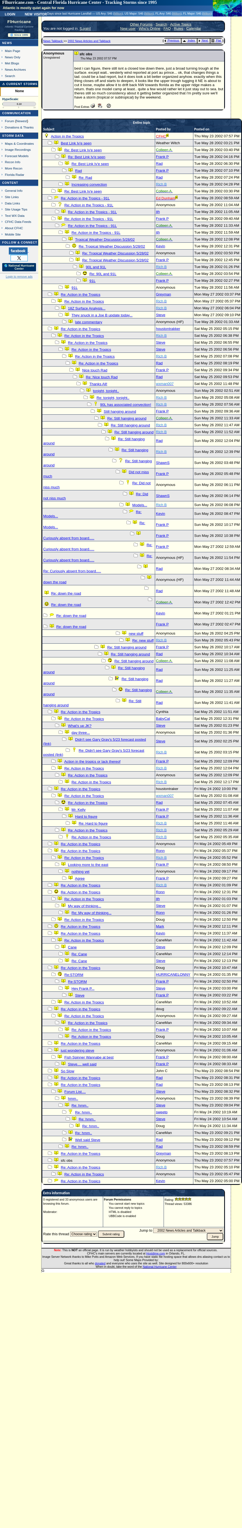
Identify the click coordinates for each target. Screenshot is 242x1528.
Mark (160, 926)
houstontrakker (168, 329)
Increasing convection (89, 184)
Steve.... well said (82, 1064)
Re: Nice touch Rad (102, 377)
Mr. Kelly (79, 810)
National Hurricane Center (160, 1266)
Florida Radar (14, 174)
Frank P (162, 157)
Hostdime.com (155, 1253)
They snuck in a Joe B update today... (102, 315)
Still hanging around (120, 411)
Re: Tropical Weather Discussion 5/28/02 (112, 246)
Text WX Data (14, 215)
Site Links (12, 197)
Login (10, 14)
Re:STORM (73, 975)
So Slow (67, 1071)
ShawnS (163, 463)
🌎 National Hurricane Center (19, 267)
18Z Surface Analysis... (86, 308)
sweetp (161, 1112)
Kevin (160, 246)
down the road (54, 582)
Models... (139, 505)
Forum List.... (75, 1092)
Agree (80, 878)
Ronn (160, 851)
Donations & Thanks (19, 127)
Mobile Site (13, 234)
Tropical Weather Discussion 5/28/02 (105, 239)
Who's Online (149, 28)
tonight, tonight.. (106, 391)
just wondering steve (77, 1050)
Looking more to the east (88, 865)
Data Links (12, 203)
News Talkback (53, 41)
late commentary (88, 322)
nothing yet (80, 872)
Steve (160, 315)
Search (10, 76)
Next (203, 40)
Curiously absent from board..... (68, 538)
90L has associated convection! (125, 405)
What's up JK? (80, 726)
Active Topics (180, 24)
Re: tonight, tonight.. (113, 398)
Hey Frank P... (83, 988)
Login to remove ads (19, 276)
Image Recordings (18, 149)
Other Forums (141, 24)
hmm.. (73, 1099)
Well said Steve (87, 1140)
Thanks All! (98, 384)
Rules (178, 28)
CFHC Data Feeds (18, 221)
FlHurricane (19, 22)
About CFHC (14, 228)
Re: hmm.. (80, 1105)
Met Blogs (12, 63)
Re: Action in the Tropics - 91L (85, 198)
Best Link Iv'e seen (76, 143)
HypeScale (10, 99)
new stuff (136, 634)
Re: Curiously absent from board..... (72, 571)
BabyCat (163, 719)
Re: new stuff (143, 640)
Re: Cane (79, 954)
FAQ (167, 28)
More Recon (13, 168)
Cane (72, 947)
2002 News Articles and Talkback (89, 41)
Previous (172, 40)
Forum (9, 121)
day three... (81, 733)
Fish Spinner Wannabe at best (89, 1057)
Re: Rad (85, 178)
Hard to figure (86, 816)
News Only (12, 57)
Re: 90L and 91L (102, 274)
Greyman (163, 294)
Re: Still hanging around (126, 418)
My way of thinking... (84, 906)
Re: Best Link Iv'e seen (83, 150)
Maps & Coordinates (19, 143)
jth (158, 212)
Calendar (193, 28)
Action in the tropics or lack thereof (92, 761)
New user (128, 28)
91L (92, 281)
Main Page (12, 51)
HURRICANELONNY (173, 974)
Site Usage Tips (16, 209)
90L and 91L (96, 267)
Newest (21, 121)
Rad (159, 164)
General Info (14, 190)
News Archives (15, 69)
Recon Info (12, 162)
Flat (216, 40)
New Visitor (36, 14)
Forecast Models (17, 156)
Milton (118, 13)
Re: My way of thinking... (91, 913)
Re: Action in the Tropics (80, 295)
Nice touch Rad (94, 370)
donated (100, 1263)
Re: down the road (66, 593)
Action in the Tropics (67, 136)
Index (189, 40)
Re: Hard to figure (93, 823)
